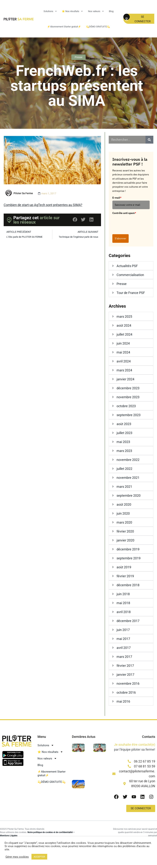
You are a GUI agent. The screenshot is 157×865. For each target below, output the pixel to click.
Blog (111, 11)
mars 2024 (124, 370)
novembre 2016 (128, 683)
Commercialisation (130, 275)
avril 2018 (124, 612)
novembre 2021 (128, 478)
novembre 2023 (128, 397)
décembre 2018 (128, 585)
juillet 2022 (124, 469)
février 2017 (125, 666)
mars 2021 (124, 486)
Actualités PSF (127, 266)
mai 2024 (123, 352)
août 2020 (124, 504)
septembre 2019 (129, 558)
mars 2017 (124, 657)
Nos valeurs (96, 11)
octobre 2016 (126, 692)
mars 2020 (124, 522)
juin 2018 (123, 594)
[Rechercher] (149, 140)
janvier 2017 (125, 674)
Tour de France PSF (131, 293)
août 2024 (124, 325)
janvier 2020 (125, 540)
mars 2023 (124, 451)
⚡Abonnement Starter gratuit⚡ (64, 26)
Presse (78, 57)
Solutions (50, 11)
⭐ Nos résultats (72, 11)
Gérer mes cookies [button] (17, 856)
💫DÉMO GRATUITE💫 (98, 26)
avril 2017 (124, 648)
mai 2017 (123, 639)
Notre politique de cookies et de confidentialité (50, 832)
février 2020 (125, 531)
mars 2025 (124, 316)
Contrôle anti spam (124, 213)
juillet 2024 (124, 334)
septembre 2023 (129, 415)
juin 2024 (123, 343)
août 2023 (124, 424)
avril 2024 (124, 361)
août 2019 (124, 567)
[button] (75, 219)
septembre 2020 (129, 495)
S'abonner (120, 238)
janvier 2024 (125, 379)
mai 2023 (123, 442)
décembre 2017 (128, 621)
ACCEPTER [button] (39, 856)
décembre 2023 (128, 388)
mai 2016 (123, 701)
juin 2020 (123, 513)
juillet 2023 (124, 433)
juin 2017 (123, 630)
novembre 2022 (128, 460)
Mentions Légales (8, 835)
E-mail (117, 197)
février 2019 (125, 576)
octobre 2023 (126, 406)
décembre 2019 (128, 549)
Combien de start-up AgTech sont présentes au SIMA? (43, 205)
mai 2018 (123, 603)
